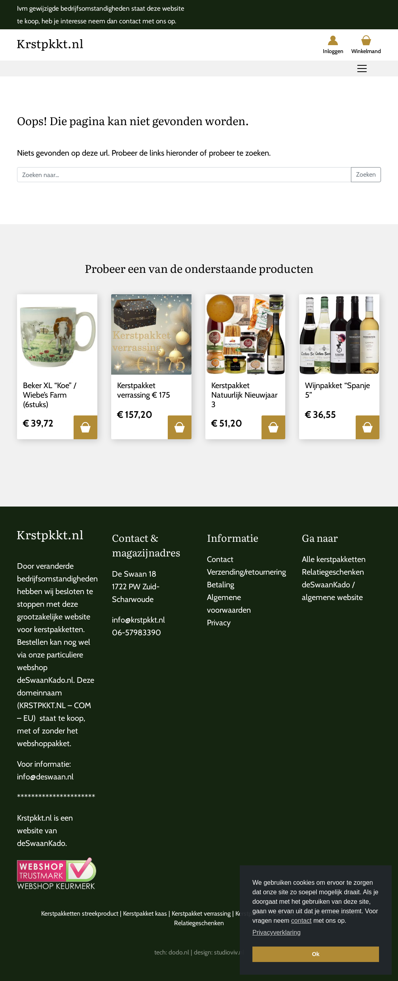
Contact (220, 559)
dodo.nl (179, 952)
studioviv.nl (229, 952)
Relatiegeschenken (333, 572)
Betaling (220, 584)
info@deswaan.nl (45, 776)
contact (301, 920)
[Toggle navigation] (362, 68)
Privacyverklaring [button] (276, 932)
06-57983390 (136, 632)
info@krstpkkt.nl (138, 620)
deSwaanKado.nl (45, 680)
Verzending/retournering (246, 572)
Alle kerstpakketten (334, 559)
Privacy (219, 622)
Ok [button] (315, 954)
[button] (85, 427)
